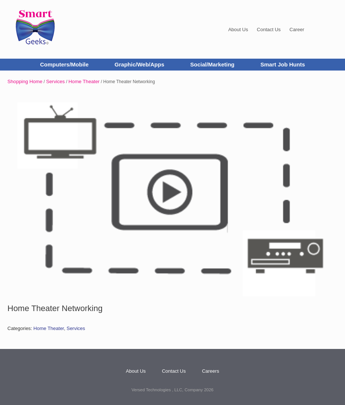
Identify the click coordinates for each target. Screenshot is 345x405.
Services (55, 81)
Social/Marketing (212, 64)
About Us (238, 29)
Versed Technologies (152, 390)
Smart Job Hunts (282, 64)
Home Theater (84, 81)
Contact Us (268, 29)
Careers (210, 371)
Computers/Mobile (64, 64)
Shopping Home (24, 81)
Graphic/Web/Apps (139, 64)
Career (296, 29)
